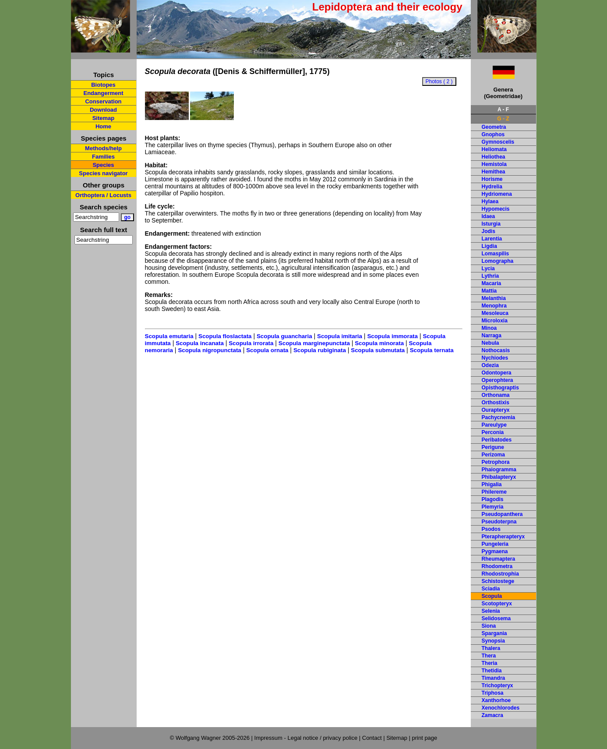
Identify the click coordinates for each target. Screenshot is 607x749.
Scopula (492, 596)
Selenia (491, 611)
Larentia (492, 239)
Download (103, 109)
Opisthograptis (500, 388)
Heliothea (493, 157)
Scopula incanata (200, 343)
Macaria (491, 283)
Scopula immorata (392, 336)
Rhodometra (497, 566)
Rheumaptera (498, 559)
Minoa (489, 328)
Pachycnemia (498, 417)
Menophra (494, 306)
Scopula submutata (378, 350)
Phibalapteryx (499, 477)
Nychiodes (495, 358)
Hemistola (494, 164)
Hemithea (493, 172)
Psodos (491, 529)
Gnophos (493, 134)
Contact (372, 738)
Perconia (493, 432)
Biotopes (103, 84)
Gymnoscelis (498, 142)
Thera (489, 656)
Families (103, 156)
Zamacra (492, 715)
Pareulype (494, 425)
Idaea (488, 216)
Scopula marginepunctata (314, 343)
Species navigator (103, 173)
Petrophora (496, 462)
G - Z (503, 119)
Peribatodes (497, 440)
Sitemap (103, 118)
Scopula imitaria (339, 336)
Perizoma (493, 455)
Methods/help (103, 148)
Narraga (491, 335)
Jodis (488, 231)
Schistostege (498, 581)
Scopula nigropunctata (209, 350)
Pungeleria (495, 544)
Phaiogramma (499, 469)
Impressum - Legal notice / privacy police (306, 738)
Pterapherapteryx (503, 536)
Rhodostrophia (500, 574)
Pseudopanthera (502, 514)
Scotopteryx (497, 604)
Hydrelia (492, 187)
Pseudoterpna (499, 522)
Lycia (488, 268)
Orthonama (496, 395)
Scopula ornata (267, 350)
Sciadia (491, 589)
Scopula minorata (379, 343)
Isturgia (491, 224)
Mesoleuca (495, 313)
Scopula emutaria (169, 336)
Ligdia (489, 246)
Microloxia (495, 321)
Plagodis (493, 499)
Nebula (490, 343)
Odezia (490, 365)
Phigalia (492, 484)
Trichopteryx (497, 685)
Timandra (493, 678)
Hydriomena (497, 194)
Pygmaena (495, 551)
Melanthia (494, 298)
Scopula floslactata (224, 336)
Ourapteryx (496, 410)
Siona (489, 626)
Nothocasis (496, 350)
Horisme (492, 179)
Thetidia (492, 671)
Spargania (494, 633)
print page (424, 738)
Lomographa (498, 261)
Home (103, 126)
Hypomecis (496, 209)
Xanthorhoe (496, 700)
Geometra (494, 127)
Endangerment (103, 93)
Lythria (490, 276)
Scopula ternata (432, 350)
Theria (490, 663)
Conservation (103, 101)
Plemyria (493, 507)
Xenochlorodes (501, 708)
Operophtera (497, 380)
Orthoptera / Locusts (103, 195)
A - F (503, 109)
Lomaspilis (495, 254)
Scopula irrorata (251, 343)
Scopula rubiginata (319, 350)
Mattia (489, 291)
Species (103, 165)
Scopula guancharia (284, 336)
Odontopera (497, 373)
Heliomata (494, 149)
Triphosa (493, 693)
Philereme (494, 492)
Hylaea (490, 201)
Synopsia (493, 641)
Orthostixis (495, 402)
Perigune (493, 447)
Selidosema (496, 618)
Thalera (491, 648)
